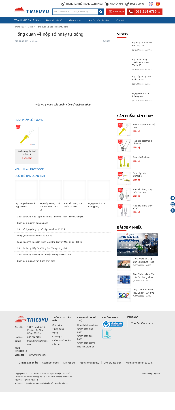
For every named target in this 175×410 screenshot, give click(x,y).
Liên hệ (120, 20)
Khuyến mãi (116, 4)
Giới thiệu (57, 325)
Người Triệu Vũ (54, 20)
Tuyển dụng (137, 4)
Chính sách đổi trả (86, 343)
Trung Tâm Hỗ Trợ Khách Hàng (84, 4)
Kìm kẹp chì (69, 363)
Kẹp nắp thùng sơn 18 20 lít (139, 363)
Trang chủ (19, 27)
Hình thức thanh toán (87, 325)
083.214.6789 (34, 337)
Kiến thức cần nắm (99, 20)
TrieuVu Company (142, 323)
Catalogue (75, 20)
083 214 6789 (149, 11)
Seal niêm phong (50, 363)
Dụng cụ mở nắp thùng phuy (140, 94)
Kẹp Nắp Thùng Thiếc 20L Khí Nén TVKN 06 (141, 62)
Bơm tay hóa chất (112, 363)
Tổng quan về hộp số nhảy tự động (52, 27)
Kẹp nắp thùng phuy (89, 363)
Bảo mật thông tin (85, 346)
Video (30, 27)
